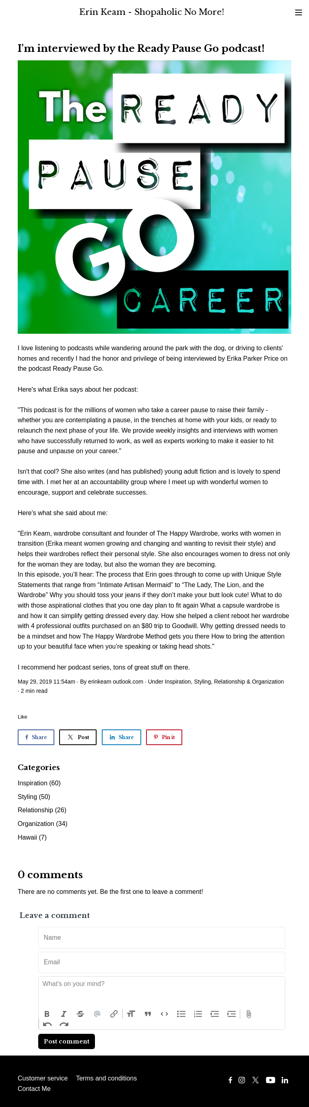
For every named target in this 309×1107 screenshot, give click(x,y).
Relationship (229, 681)
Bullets (181, 1014)
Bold (47, 1014)
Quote (148, 1014)
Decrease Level (214, 1014)
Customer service (43, 1078)
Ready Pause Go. (79, 368)
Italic (64, 1014)
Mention (97, 1014)
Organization (268, 681)
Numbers (198, 1014)
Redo (64, 1024)
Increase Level (231, 1014)
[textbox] (162, 993)
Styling (202, 681)
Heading (131, 1014)
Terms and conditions (106, 1078)
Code (164, 1014)
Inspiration (178, 681)
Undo (47, 1024)
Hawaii (32, 837)
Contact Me (34, 1088)
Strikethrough (80, 1014)
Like (22, 717)
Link (113, 1014)
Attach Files (248, 1014)
